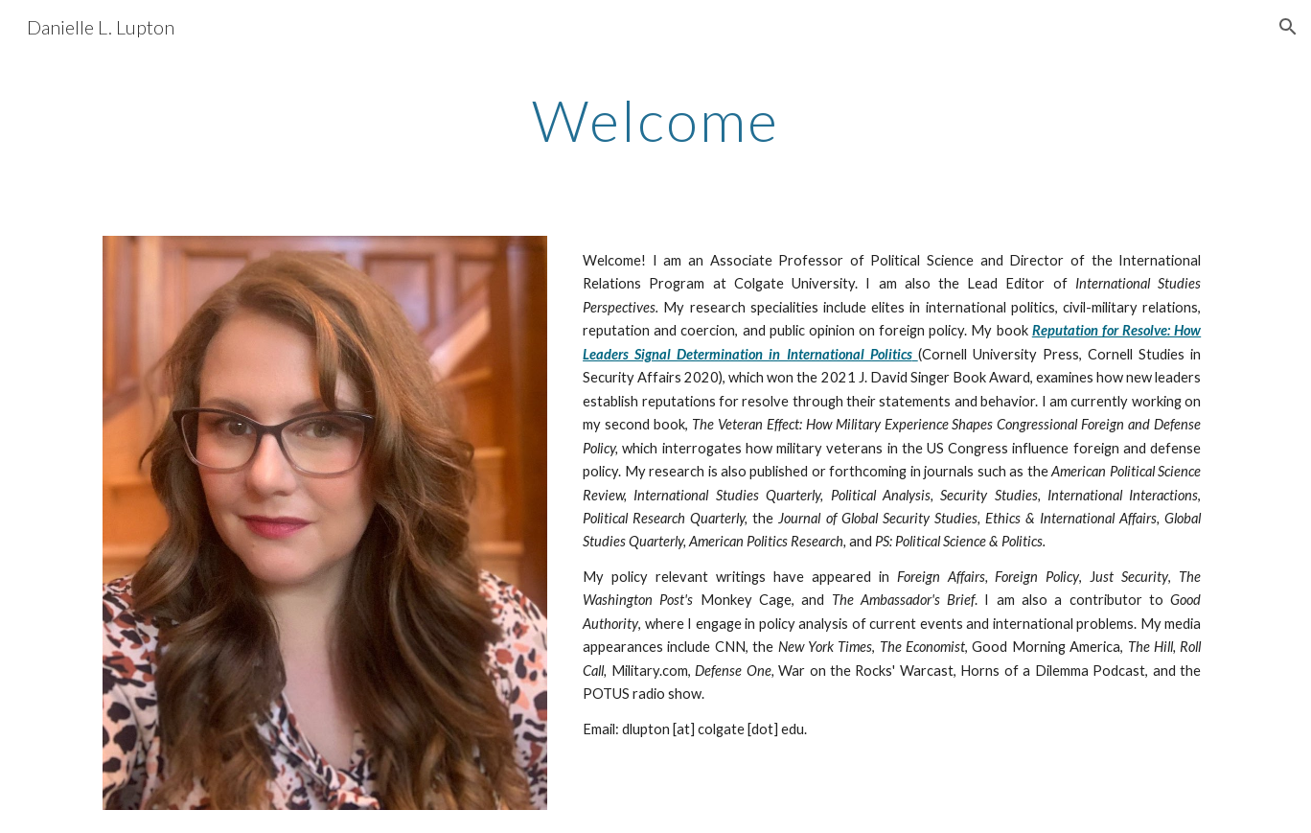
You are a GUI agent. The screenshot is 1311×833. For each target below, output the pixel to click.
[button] (1288, 27)
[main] (655, 120)
